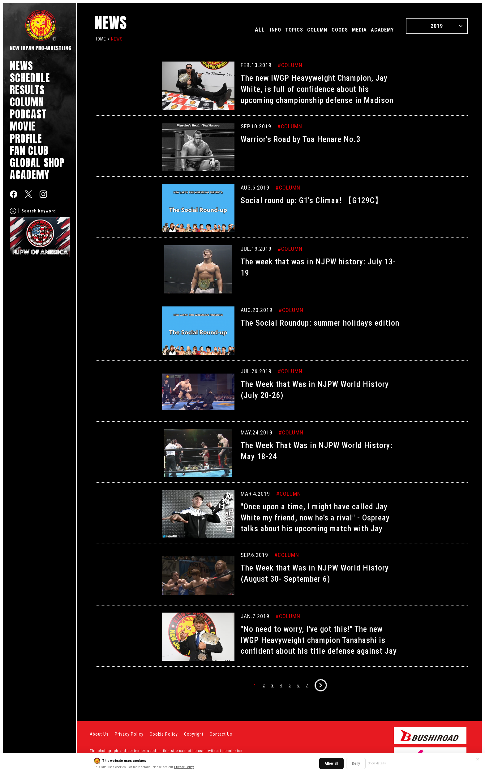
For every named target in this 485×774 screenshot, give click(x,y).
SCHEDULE (30, 78)
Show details (377, 763)
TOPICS (275, 29)
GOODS (329, 29)
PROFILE (26, 138)
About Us (99, 734)
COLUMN (27, 102)
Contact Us (221, 734)
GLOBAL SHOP (37, 162)
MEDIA (352, 29)
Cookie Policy (164, 734)
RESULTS (27, 90)
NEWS (21, 66)
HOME (100, 38)
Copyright (194, 734)
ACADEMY (29, 174)
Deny (356, 763)
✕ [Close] (477, 759)
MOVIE (23, 126)
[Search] (13, 211)
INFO (253, 29)
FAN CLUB (29, 150)
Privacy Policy (184, 767)
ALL (236, 29)
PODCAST (28, 114)
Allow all (331, 763)
